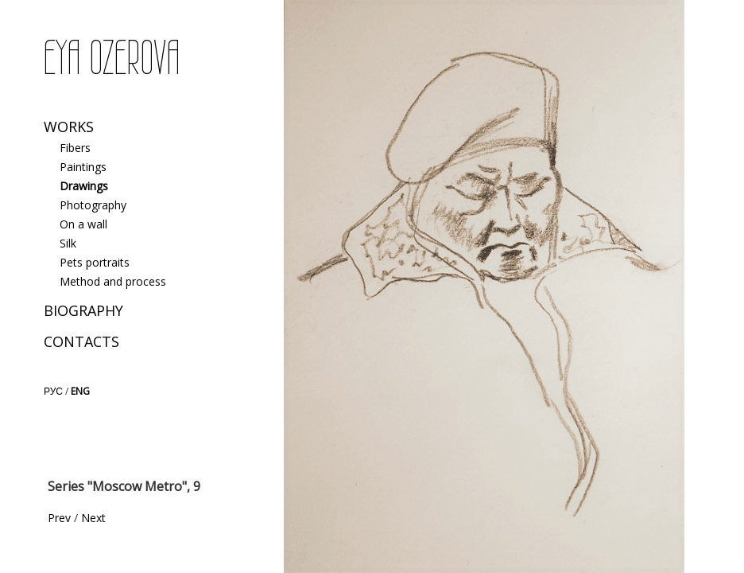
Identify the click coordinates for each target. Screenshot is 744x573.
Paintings (83, 166)
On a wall (83, 224)
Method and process (113, 281)
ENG (80, 391)
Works (69, 126)
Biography (83, 310)
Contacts (81, 341)
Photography (93, 204)
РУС (53, 391)
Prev (59, 517)
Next (93, 517)
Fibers (75, 147)
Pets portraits (95, 262)
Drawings (84, 185)
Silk (68, 243)
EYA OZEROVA (111, 58)
